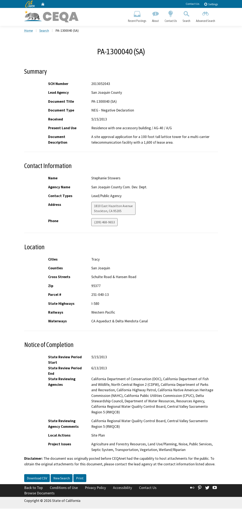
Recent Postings (137, 16)
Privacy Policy (95, 488)
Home (28, 31)
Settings (211, 4)
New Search (61, 478)
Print (80, 478)
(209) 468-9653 (104, 223)
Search (186, 16)
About (155, 16)
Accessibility (122, 488)
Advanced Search (205, 16)
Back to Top (33, 488)
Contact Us (192, 4)
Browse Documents (39, 493)
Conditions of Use (64, 488)
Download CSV (37, 478)
